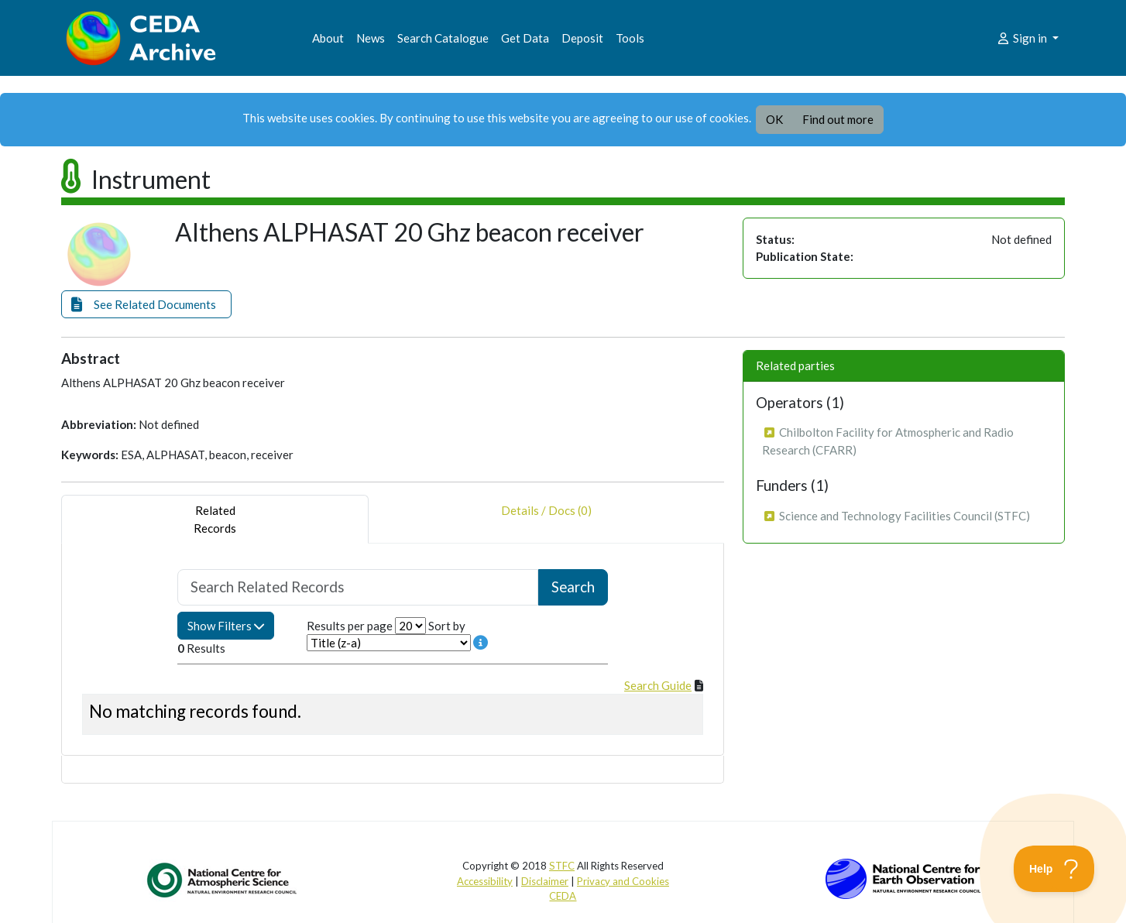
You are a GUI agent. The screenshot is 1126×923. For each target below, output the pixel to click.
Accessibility (485, 881)
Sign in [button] (1022, 38)
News (370, 38)
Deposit (582, 38)
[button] (146, 304)
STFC (562, 866)
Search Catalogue (443, 38)
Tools (630, 38)
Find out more (838, 119)
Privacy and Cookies (623, 881)
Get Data (525, 38)
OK (774, 119)
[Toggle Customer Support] (1054, 869)
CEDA (562, 896)
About (328, 38)
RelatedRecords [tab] (215, 519)
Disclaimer (544, 881)
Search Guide (658, 685)
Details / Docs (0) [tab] (546, 519)
